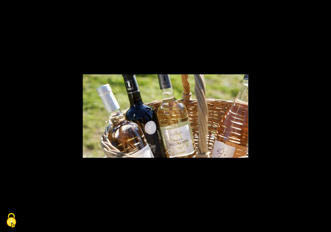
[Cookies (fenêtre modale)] (11, 221)
